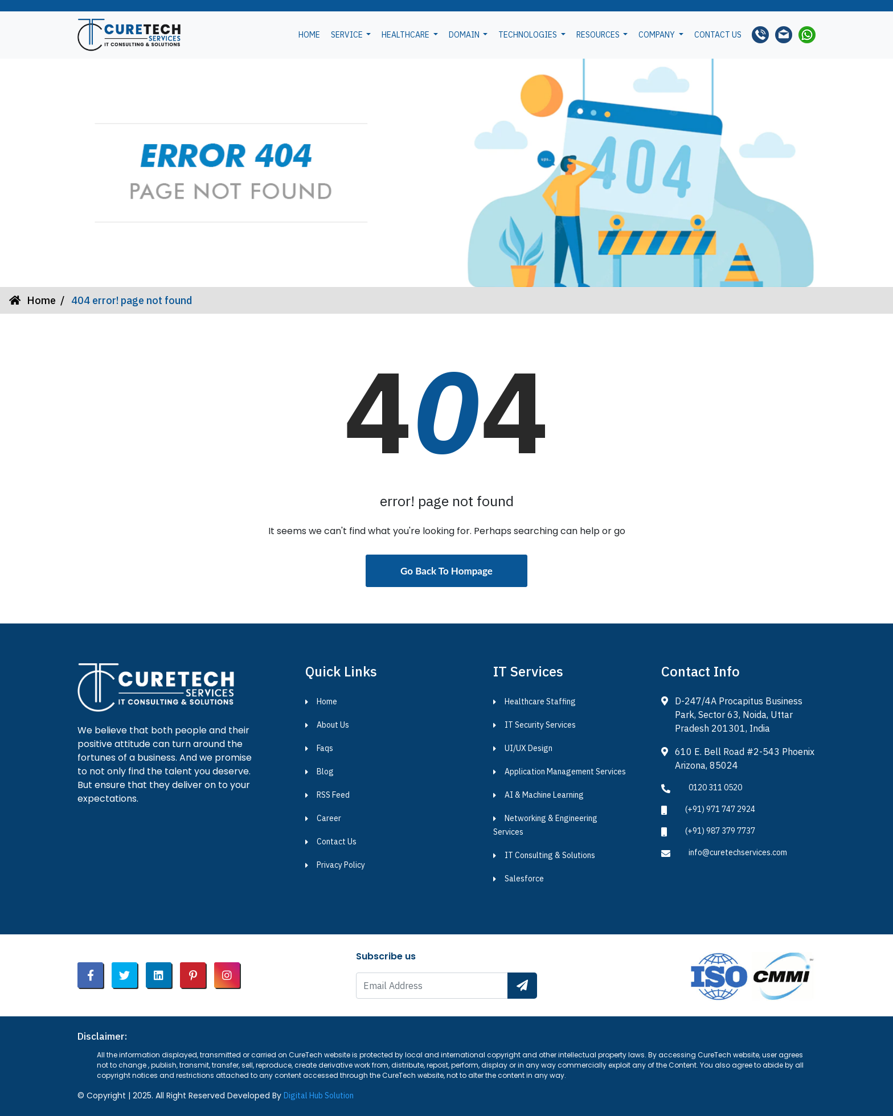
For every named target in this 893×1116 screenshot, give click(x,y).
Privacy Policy (341, 865)
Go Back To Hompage (446, 571)
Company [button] (657, 35)
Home (309, 35)
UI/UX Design (528, 748)
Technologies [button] (528, 35)
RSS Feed (333, 795)
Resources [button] (598, 35)
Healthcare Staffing (540, 701)
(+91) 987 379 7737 (720, 831)
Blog (325, 771)
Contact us (718, 35)
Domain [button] (465, 35)
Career (329, 818)
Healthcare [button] (406, 35)
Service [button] (347, 35)
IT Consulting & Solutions (550, 855)
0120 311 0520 (715, 787)
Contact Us (337, 841)
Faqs (325, 748)
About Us (333, 725)
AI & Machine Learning (544, 795)
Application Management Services (565, 771)
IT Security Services (540, 725)
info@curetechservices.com (738, 852)
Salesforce (524, 878)
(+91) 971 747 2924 (720, 809)
